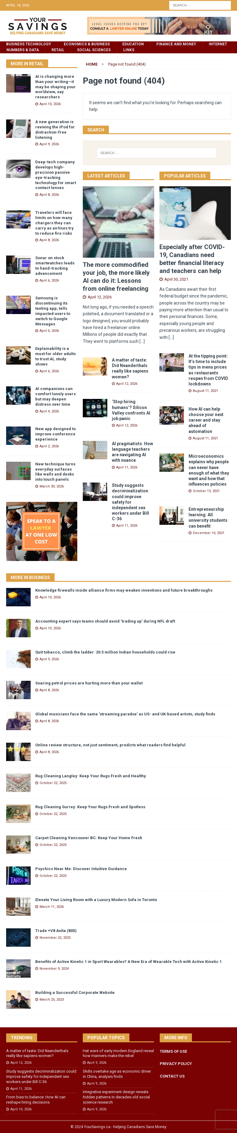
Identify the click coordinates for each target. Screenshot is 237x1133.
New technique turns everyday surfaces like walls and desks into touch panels (55, 472)
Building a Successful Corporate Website (75, 992)
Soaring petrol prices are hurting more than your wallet (89, 683)
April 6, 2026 (49, 280)
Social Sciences (94, 50)
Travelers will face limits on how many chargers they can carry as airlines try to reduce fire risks (54, 223)
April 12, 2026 (100, 297)
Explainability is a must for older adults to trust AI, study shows (55, 356)
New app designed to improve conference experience (55, 433)
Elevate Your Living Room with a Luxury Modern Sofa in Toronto (96, 899)
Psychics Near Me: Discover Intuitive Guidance (81, 868)
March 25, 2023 (52, 1000)
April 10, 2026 (50, 104)
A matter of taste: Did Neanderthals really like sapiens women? (37, 1053)
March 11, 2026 (52, 907)
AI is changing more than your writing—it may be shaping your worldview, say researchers (55, 87)
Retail (58, 50)
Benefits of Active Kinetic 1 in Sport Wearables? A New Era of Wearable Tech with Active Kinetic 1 (128, 961)
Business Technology (28, 44)
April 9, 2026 (49, 144)
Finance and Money (176, 44)
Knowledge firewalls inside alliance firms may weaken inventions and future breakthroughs (123, 590)
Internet (218, 44)
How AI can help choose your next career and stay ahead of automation (206, 420)
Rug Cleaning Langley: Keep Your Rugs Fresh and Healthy (90, 776)
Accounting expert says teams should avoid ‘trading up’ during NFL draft (105, 621)
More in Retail (27, 63)
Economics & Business (87, 44)
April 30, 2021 (176, 279)
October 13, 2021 (206, 491)
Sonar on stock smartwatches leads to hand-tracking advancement (55, 266)
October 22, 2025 (53, 783)
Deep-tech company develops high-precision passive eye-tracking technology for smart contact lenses (55, 175)
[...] (142, 341)
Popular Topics (106, 1037)
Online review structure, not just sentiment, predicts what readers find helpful (110, 745)
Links (128, 50)
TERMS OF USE (173, 1051)
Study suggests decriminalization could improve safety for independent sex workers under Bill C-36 (130, 502)
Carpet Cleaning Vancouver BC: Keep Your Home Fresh (88, 838)
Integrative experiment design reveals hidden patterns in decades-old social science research (116, 1097)
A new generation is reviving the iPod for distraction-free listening (55, 129)
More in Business (30, 577)
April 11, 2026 (126, 467)
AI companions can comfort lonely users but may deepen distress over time (55, 396)
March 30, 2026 (52, 486)
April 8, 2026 (49, 195)
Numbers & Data (22, 50)
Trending (21, 1037)
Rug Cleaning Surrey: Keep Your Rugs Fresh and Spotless (90, 807)
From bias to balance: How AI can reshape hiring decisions (36, 1100)
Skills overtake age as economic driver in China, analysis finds (117, 1074)
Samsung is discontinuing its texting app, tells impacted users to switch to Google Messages (52, 311)
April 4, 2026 (49, 411)
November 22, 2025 (55, 938)
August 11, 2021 (205, 391)
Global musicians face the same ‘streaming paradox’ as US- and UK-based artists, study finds (125, 714)
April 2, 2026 (49, 446)
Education (133, 44)
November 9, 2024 (54, 969)
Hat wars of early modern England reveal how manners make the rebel (118, 1053)
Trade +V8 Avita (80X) (56, 930)
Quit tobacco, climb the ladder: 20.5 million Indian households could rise (105, 652)
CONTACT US (172, 1076)
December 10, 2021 (208, 533)
